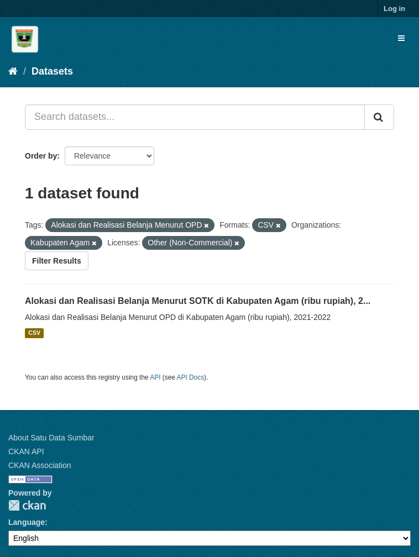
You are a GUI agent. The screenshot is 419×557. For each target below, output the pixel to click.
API (155, 377)
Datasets (52, 71)
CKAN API (26, 451)
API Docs (191, 377)
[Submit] (379, 117)
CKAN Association (39, 465)
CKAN (27, 505)
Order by (41, 155)
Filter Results (56, 260)
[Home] (13, 71)
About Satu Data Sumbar (51, 437)
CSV (34, 333)
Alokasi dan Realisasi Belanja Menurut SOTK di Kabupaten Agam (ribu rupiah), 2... (197, 301)
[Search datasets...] (195, 117)
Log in (394, 8)
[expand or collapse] (401, 38)
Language (26, 522)
